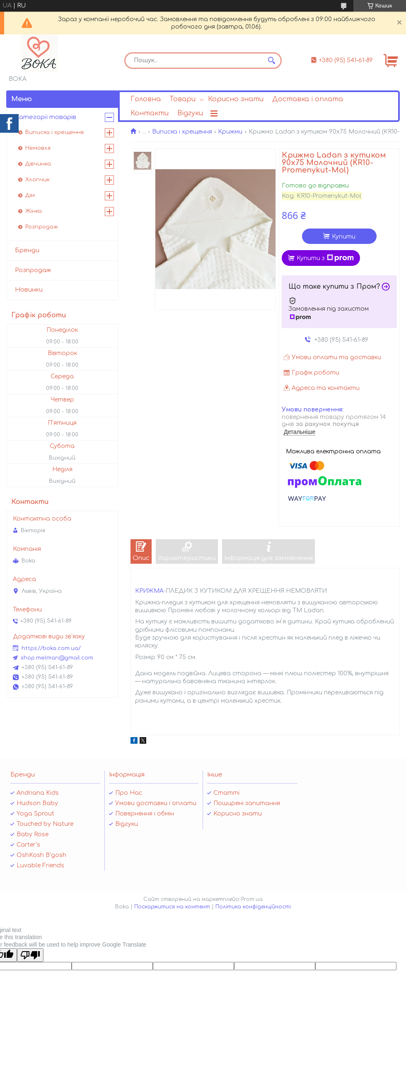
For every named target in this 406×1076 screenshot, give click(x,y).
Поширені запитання (246, 803)
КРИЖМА (149, 591)
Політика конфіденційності (253, 907)
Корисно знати (235, 99)
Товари (182, 99)
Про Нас (128, 793)
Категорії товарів (45, 117)
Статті (226, 793)
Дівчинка (38, 164)
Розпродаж (41, 227)
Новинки (29, 289)
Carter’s (28, 845)
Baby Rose (32, 834)
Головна (145, 99)
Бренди (27, 250)
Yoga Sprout (35, 814)
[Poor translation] (30, 955)
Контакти (149, 113)
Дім (30, 195)
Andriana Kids (38, 793)
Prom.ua (252, 899)
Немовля (38, 148)
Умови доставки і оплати (155, 803)
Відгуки (190, 113)
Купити (343, 237)
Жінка (33, 211)
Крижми (230, 132)
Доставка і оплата (307, 99)
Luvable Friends (40, 865)
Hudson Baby (37, 803)
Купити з (325, 258)
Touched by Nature (45, 824)
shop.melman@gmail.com (57, 658)
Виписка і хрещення (182, 132)
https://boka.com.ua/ (51, 648)
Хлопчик (37, 180)
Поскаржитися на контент (172, 907)
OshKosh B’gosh (41, 855)
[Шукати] (271, 60)
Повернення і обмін (144, 814)
